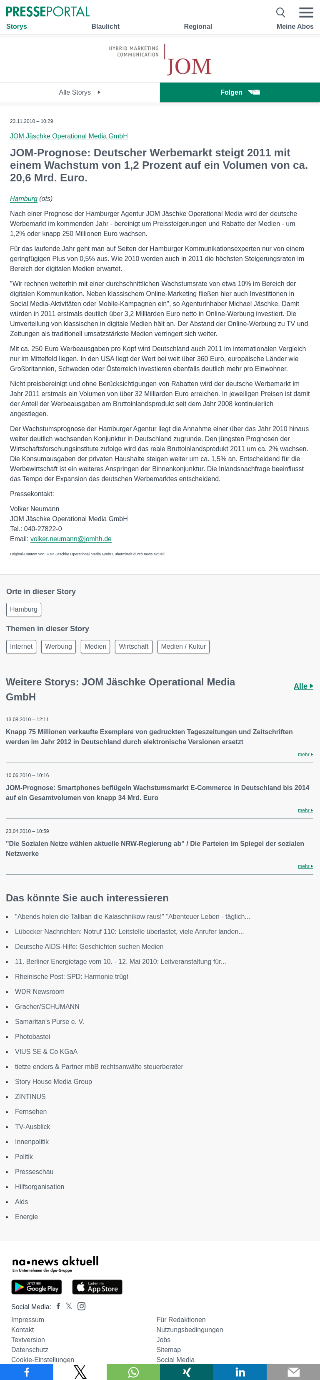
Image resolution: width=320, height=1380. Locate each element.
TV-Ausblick (32, 1126)
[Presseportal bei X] (66, 1306)
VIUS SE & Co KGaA (46, 1051)
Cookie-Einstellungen (42, 1359)
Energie (26, 1216)
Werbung (58, 646)
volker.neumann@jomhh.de (71, 538)
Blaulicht (105, 26)
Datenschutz (29, 1349)
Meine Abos (295, 26)
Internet (21, 646)
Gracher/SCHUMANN (47, 1006)
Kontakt (22, 1329)
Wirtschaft (133, 646)
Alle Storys (80, 92)
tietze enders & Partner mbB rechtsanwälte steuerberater (99, 1066)
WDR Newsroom (40, 991)
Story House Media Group (53, 1081)
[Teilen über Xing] (186, 1372)
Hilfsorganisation (39, 1186)
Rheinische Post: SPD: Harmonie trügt (71, 976)
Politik (24, 1156)
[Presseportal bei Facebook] (55, 1306)
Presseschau (34, 1171)
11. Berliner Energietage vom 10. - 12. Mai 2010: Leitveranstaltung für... (120, 961)
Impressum (27, 1319)
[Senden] (293, 1372)
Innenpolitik (32, 1141)
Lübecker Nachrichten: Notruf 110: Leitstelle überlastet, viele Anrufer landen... (129, 931)
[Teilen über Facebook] (26, 1372)
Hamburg (24, 198)
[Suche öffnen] (281, 12)
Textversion (28, 1339)
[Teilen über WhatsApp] (133, 1372)
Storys (16, 26)
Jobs (163, 1339)
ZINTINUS (30, 1096)
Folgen (239, 92)
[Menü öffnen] (306, 12)
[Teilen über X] (80, 1372)
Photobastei (32, 1036)
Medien (95, 646)
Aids (21, 1201)
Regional (198, 26)
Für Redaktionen (180, 1319)
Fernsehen (31, 1111)
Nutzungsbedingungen (189, 1329)
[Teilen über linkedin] (240, 1372)
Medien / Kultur (183, 646)
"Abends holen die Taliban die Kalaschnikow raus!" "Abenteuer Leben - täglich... (132, 916)
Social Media (175, 1359)
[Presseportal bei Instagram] (78, 1305)
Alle (303, 686)
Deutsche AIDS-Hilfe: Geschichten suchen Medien (89, 946)
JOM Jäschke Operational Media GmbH (69, 136)
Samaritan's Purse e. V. (49, 1021)
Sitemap (168, 1349)
